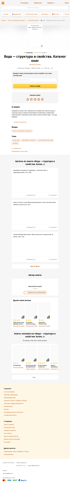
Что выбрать (24, 3)
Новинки (45, 14)
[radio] (27, 99)
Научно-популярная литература (22, 131)
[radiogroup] (35, 99)
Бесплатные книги (32, 14)
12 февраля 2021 (30, 195)
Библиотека (38, 3)
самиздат (15, 143)
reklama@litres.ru (8, 473)
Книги (6, 14)
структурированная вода (45, 140)
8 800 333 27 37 (21, 465)
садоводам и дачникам (28, 140)
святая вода (16, 140)
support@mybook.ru (34, 465)
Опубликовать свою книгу (20, 151)
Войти (67, 3)
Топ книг (56, 14)
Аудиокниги (17, 14)
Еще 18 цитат (35, 266)
